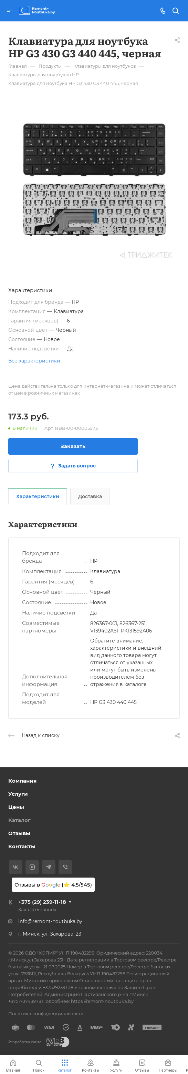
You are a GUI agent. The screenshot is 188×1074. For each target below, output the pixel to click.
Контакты (21, 846)
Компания (22, 780)
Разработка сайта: (25, 1042)
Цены (16, 807)
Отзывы (19, 833)
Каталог (19, 820)
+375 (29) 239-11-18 (42, 902)
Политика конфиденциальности (46, 1013)
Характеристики (37, 496)
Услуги (18, 794)
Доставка (90, 496)
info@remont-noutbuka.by (50, 921)
